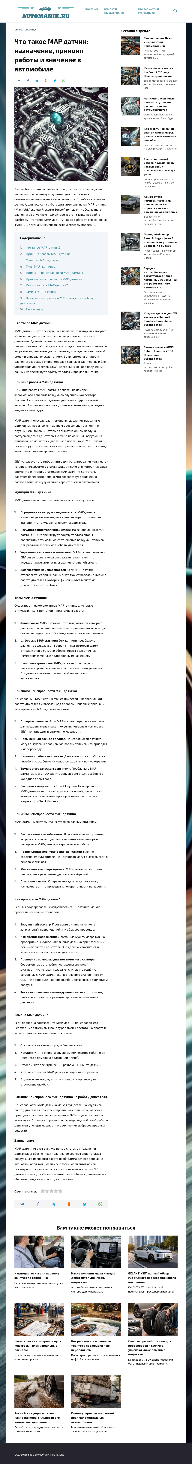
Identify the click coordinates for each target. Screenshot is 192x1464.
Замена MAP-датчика (41, 291)
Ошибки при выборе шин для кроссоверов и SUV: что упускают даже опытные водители (149, 1346)
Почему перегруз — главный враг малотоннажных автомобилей (92, 1416)
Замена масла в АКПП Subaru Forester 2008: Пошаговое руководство (159, 353)
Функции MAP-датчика (42, 260)
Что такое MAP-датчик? (43, 247)
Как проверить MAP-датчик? (47, 285)
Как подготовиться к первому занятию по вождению (36, 1275)
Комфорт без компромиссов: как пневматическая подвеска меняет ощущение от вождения (160, 204)
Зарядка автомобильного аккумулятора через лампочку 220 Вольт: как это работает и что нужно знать (160, 278)
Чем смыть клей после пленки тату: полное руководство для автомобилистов (159, 104)
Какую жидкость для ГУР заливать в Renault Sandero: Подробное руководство (161, 319)
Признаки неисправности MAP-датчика (54, 272)
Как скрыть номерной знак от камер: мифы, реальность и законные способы (160, 134)
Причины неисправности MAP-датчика (54, 279)
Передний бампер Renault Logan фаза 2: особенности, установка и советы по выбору (161, 240)
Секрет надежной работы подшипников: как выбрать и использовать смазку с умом (160, 166)
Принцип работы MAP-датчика (48, 254)
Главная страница (25, 29)
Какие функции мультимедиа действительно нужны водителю (93, 1277)
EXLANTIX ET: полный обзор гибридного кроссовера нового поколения (152, 1277)
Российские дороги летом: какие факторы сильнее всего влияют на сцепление (37, 1416)
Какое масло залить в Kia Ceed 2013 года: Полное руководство (159, 72)
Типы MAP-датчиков (40, 266)
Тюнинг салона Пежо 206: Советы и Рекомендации (158, 42)
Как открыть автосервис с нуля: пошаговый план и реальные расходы (38, 1344)
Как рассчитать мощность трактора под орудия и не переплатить (91, 1344)
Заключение (34, 309)
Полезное (92, 9)
